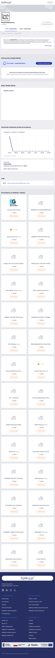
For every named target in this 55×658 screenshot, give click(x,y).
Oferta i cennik (33, 598)
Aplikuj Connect (33, 632)
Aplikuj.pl (3, 33)
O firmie (31, 620)
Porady (4, 604)
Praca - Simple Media (11, 28)
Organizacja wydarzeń (35, 629)
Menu (50, 2)
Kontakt (31, 623)
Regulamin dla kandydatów (9, 610)
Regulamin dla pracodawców (36, 610)
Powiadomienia (6, 613)
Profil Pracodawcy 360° (35, 601)
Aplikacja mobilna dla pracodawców (38, 607)
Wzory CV (4, 623)
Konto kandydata (6, 607)
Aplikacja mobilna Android (9, 632)
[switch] (44, 63)
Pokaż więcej (48, 45)
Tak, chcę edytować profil (47, 24)
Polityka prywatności (34, 626)
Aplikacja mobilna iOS (7, 635)
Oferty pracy (5, 598)
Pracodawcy (10, 33)
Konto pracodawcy (34, 604)
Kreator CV (5, 620)
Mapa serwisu (32, 638)
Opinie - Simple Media (25, 28)
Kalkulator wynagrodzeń (8, 629)
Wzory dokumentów (7, 626)
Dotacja (31, 635)
